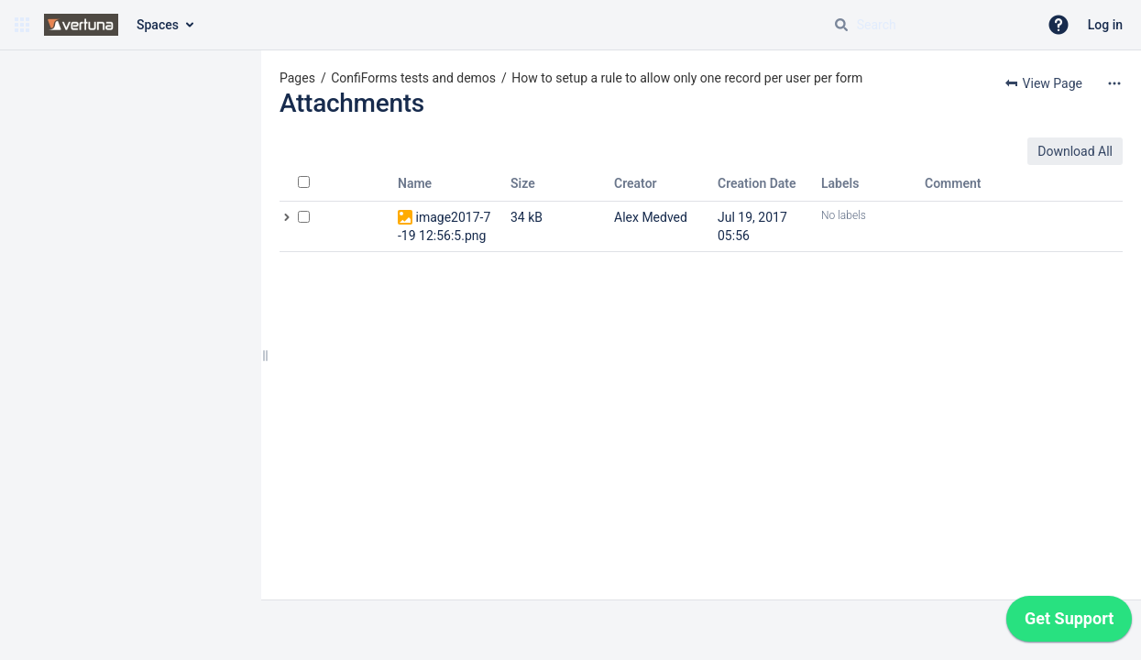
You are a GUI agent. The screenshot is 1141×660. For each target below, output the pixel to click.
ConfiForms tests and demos (413, 78)
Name (415, 183)
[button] (22, 24)
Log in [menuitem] (1105, 24)
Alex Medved (650, 217)
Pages (297, 78)
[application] (1069, 623)
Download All (1075, 151)
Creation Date (757, 183)
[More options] (1114, 83)
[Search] (841, 24)
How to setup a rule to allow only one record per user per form (686, 78)
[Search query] (928, 24)
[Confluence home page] (81, 24)
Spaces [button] (158, 24)
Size (522, 183)
